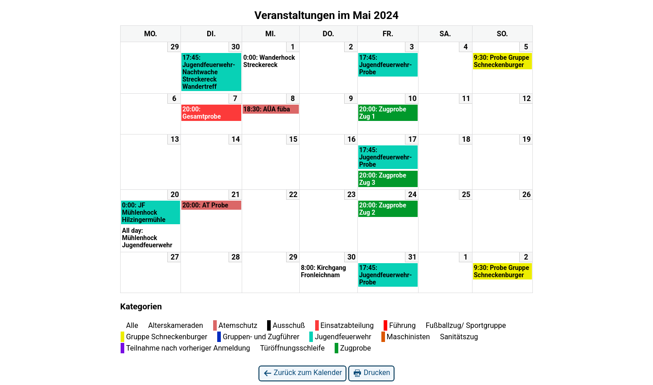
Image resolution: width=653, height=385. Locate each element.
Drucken (371, 373)
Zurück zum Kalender (302, 373)
